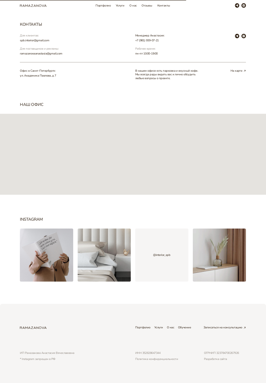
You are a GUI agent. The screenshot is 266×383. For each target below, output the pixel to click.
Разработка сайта (215, 359)
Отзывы (147, 5)
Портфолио (103, 5)
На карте (236, 71)
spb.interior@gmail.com (34, 40)
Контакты (163, 5)
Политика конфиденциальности (156, 359)
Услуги (120, 5)
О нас (133, 5)
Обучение (184, 327)
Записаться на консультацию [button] (223, 327)
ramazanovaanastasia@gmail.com (41, 53)
